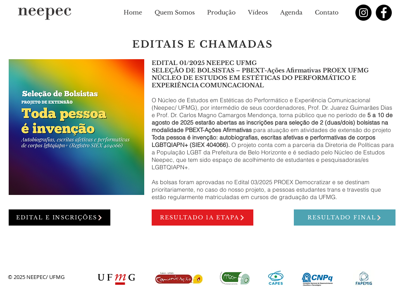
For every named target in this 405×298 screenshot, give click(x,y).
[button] (174, 12)
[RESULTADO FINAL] (344, 217)
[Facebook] (384, 13)
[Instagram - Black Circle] (363, 13)
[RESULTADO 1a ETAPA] (202, 217)
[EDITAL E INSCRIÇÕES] (59, 217)
